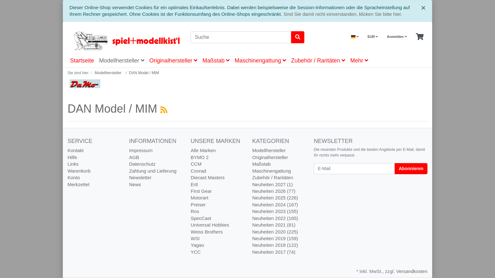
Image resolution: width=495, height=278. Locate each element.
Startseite (82, 60)
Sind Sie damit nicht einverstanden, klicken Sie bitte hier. (342, 14)
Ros (195, 211)
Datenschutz (142, 164)
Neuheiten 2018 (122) (275, 245)
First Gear (201, 191)
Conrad (198, 171)
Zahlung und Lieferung (152, 171)
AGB (134, 157)
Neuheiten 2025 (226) (275, 197)
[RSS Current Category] (163, 109)
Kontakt (76, 150)
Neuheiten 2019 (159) (275, 238)
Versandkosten (411, 271)
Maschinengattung (260, 60)
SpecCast (201, 218)
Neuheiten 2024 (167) (275, 204)
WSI (195, 238)
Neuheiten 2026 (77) (273, 191)
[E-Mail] (354, 168)
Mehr (359, 60)
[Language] (354, 36)
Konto (74, 177)
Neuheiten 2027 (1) (272, 184)
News (135, 184)
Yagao (197, 245)
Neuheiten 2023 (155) (275, 211)
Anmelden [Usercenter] (397, 36)
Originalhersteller (173, 60)
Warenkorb (79, 171)
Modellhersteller (121, 60)
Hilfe (72, 157)
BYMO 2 (200, 157)
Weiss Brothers (207, 231)
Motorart (199, 197)
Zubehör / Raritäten (318, 60)
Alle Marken (203, 150)
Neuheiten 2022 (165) (275, 218)
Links (73, 164)
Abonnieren (411, 168)
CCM (196, 164)
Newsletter (140, 177)
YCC (196, 252)
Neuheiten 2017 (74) (273, 252)
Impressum (140, 150)
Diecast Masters (208, 177)
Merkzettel (78, 184)
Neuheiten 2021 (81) (273, 225)
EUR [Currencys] (372, 36)
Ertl (194, 184)
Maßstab (216, 60)
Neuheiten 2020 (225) (275, 231)
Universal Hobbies (210, 225)
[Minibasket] (419, 37)
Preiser (198, 204)
